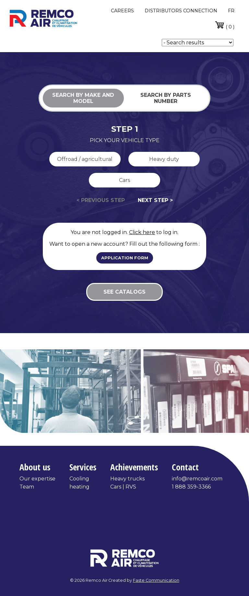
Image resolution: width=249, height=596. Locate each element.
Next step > (155, 200)
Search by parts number (165, 98)
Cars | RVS (123, 487)
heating (79, 487)
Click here (142, 232)
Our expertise (37, 479)
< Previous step (101, 200)
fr (231, 11)
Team (26, 487)
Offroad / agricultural (85, 159)
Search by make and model (83, 98)
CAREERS (122, 11)
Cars (124, 180)
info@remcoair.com (197, 479)
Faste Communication (156, 580)
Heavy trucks (127, 479)
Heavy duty (164, 159)
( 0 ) (224, 25)
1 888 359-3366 (191, 487)
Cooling (79, 479)
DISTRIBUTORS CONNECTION (181, 11)
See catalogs (124, 292)
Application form (124, 257)
